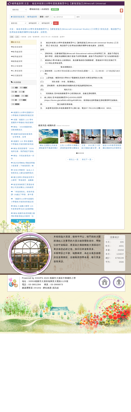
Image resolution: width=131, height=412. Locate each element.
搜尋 (78, 17)
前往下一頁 (87, 159)
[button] (77, 153)
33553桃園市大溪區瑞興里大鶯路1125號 (48, 281)
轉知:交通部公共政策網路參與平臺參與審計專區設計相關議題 (48, 148)
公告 (17, 37)
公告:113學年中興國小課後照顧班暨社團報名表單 (69, 148)
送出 (55, 23)
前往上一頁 (73, 159)
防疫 (23, 96)
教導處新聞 (16, 52)
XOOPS (39, 278)
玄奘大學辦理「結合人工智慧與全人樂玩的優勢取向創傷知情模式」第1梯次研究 (23, 173)
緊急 (13, 91)
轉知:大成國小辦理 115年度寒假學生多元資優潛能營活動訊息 (22, 209)
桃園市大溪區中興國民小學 (63, 278)
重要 (21, 87)
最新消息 (15, 42)
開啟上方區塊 (121, 10)
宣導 (20, 100)
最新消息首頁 (18, 17)
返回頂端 (119, 282)
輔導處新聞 (32, 17)
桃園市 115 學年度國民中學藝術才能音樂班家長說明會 (22, 144)
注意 (13, 87)
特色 (13, 100)
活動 (11, 37)
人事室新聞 (16, 71)
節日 (20, 91)
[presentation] (40, 139)
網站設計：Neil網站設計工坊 (14, 283)
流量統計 (114, 237)
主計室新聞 (16, 66)
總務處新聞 (16, 61)
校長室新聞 (16, 47)
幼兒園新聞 (16, 75)
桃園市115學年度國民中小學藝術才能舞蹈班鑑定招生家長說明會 (22, 115)
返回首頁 (104, 282)
